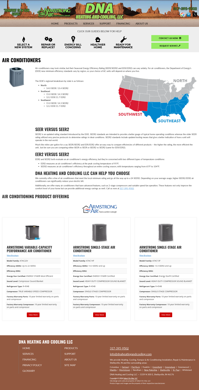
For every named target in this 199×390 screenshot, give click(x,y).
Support (105, 23)
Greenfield (157, 367)
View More (33, 315)
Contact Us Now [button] (170, 38)
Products (71, 23)
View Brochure (13, 255)
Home (55, 23)
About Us (142, 23)
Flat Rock (135, 367)
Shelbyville (165, 370)
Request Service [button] (170, 46)
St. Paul (176, 370)
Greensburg (170, 367)
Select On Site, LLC (131, 378)
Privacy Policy (32, 365)
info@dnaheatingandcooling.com (131, 354)
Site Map (70, 365)
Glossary (29, 371)
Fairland (125, 367)
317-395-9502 (127, 188)
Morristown (124, 370)
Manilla (113, 370)
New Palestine (150, 370)
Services (88, 23)
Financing (123, 23)
